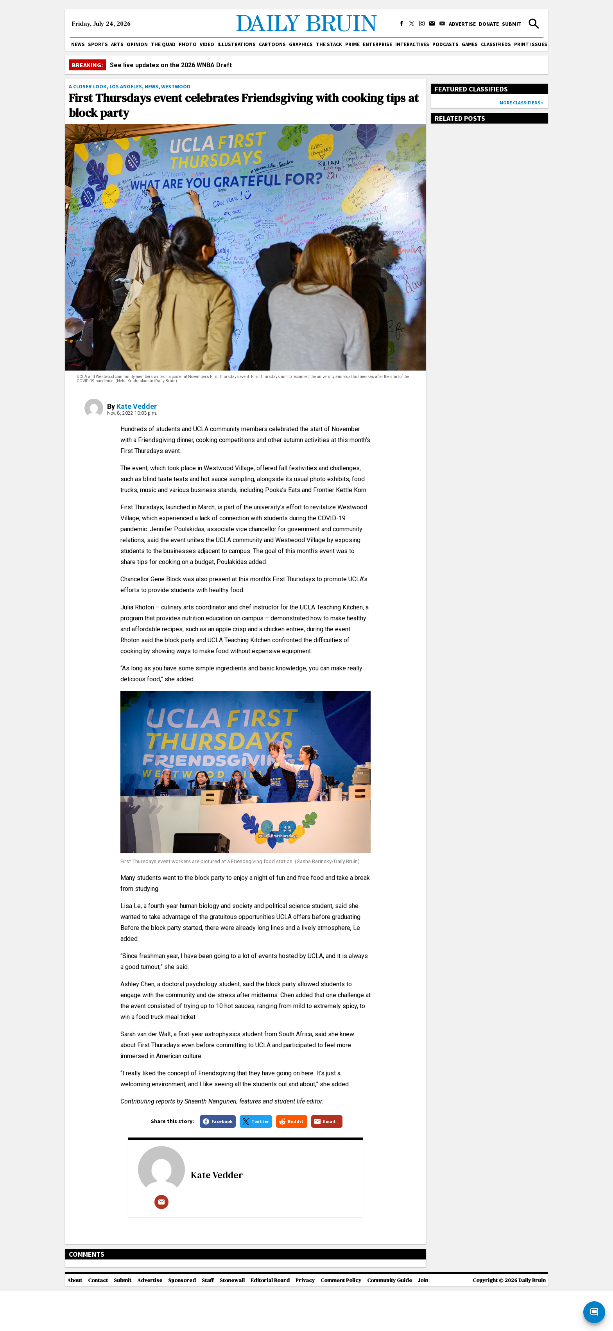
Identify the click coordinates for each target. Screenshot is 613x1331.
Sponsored (182, 1320)
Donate (489, 23)
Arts (117, 44)
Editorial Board (270, 1320)
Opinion (137, 44)
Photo (188, 44)
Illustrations (236, 44)
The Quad (163, 44)
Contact (98, 1320)
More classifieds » (521, 103)
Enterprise (377, 44)
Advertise (462, 23)
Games (470, 44)
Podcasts (445, 44)
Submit (512, 23)
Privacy (305, 1320)
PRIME (352, 44)
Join (423, 1320)
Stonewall (232, 1320)
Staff (208, 1320)
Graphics (301, 44)
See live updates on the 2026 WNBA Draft (171, 65)
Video (207, 44)
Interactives (412, 44)
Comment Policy (341, 1320)
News (78, 44)
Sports (98, 44)
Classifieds (496, 44)
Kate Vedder (137, 406)
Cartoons (272, 44)
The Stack (329, 44)
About (74, 1320)
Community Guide (389, 1320)
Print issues (530, 44)
